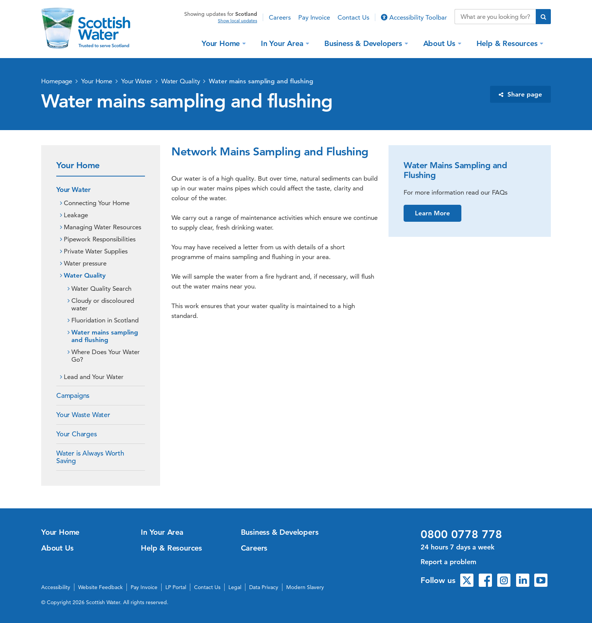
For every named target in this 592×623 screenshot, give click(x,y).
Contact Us (353, 17)
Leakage (76, 215)
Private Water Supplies (96, 251)
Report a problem (448, 561)
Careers (280, 17)
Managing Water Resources (102, 227)
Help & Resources (508, 43)
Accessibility (55, 587)
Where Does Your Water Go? (105, 355)
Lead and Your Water (93, 377)
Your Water (136, 81)
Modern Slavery (305, 587)
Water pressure (85, 263)
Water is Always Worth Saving (90, 457)
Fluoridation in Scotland (105, 320)
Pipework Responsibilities (100, 239)
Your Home (222, 43)
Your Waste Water (83, 414)
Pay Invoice (314, 17)
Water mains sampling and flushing (261, 81)
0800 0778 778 (461, 534)
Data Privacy (263, 587)
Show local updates (237, 20)
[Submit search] (543, 16)
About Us (440, 43)
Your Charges (76, 434)
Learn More (432, 213)
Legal (234, 587)
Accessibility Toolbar (414, 17)
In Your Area (283, 43)
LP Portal (175, 587)
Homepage (56, 81)
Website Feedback (100, 587)
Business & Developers (364, 43)
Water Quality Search (101, 288)
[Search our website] (495, 16)
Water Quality (180, 81)
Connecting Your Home (97, 203)
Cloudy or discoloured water (102, 304)
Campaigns (72, 395)
